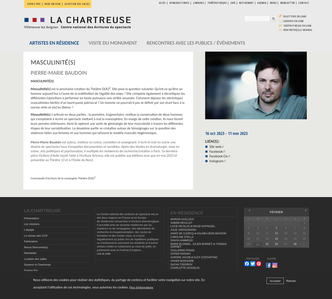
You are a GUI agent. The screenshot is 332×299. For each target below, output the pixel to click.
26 (276, 244)
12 (276, 233)
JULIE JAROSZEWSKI (183, 229)
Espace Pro (31, 270)
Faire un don (52, 3)
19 (276, 238)
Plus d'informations (141, 287)
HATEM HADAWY (180, 253)
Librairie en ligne (293, 21)
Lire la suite (104, 253)
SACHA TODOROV (181, 264)
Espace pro (33, 3)
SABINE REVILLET (181, 222)
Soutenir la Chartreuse (37, 264)
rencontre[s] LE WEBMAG (297, 30)
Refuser (291, 281)
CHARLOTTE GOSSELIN (184, 267)
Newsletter (30, 253)
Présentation (31, 218)
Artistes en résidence (54, 43)
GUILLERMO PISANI (182, 250)
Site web (216, 147)
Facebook (217, 152)
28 (294, 244)
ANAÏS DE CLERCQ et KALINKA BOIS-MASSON (198, 233)
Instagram (217, 161)
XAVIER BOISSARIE (182, 260)
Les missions (31, 224)
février (276, 212)
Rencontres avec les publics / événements (196, 43)
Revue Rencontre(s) (36, 247)
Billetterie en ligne (294, 16)
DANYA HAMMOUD (181, 240)
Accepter (275, 281)
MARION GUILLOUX (182, 219)
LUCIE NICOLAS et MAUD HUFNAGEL (192, 226)
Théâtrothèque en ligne (297, 25)
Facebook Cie (219, 156)
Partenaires (30, 241)
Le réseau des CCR (35, 235)
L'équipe (29, 229)
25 (267, 244)
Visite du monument (113, 43)
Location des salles (77, 3)
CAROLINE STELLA (182, 237)
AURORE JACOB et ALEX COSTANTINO (193, 257)
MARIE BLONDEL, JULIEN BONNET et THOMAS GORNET (198, 245)
